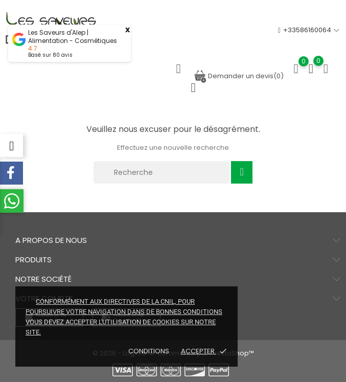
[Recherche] (161, 172)
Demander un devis (239, 76)
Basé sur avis (50, 55)
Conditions (149, 351)
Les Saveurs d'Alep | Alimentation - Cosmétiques (72, 37)
